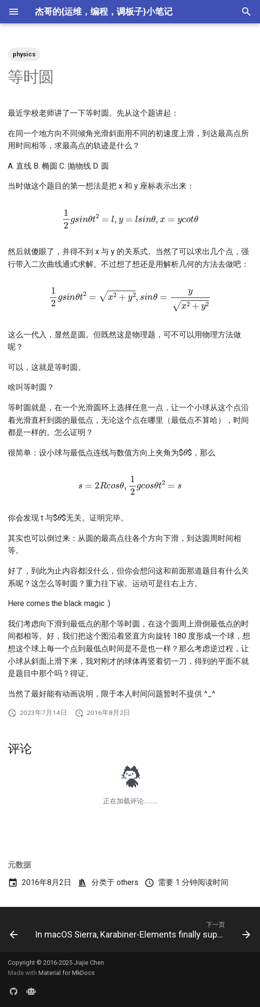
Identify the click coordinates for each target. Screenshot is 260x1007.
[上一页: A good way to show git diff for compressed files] (13, 932)
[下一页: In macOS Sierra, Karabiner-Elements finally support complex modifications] (141, 932)
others (128, 882)
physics (24, 54)
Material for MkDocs (66, 972)
